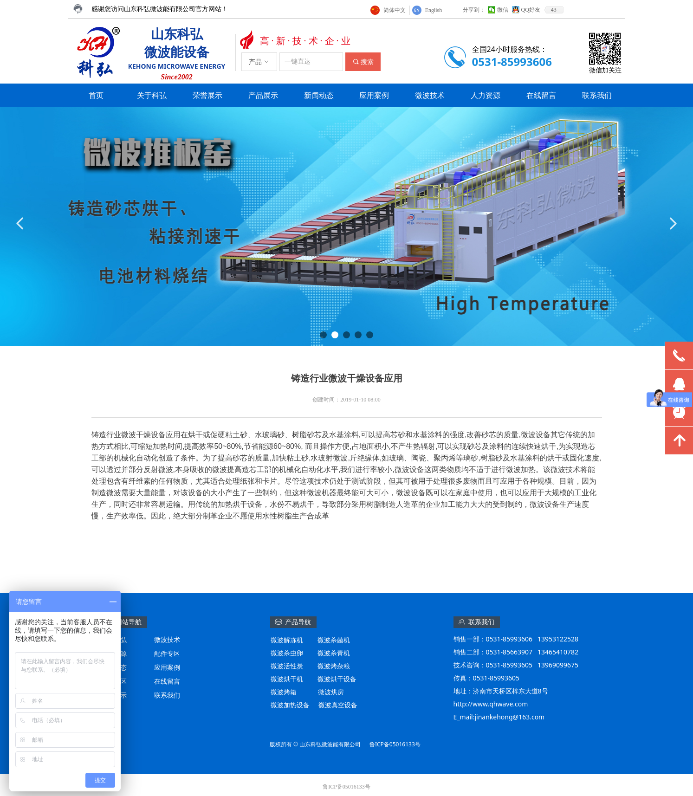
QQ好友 (530, 9)
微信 (502, 9)
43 (554, 9)
